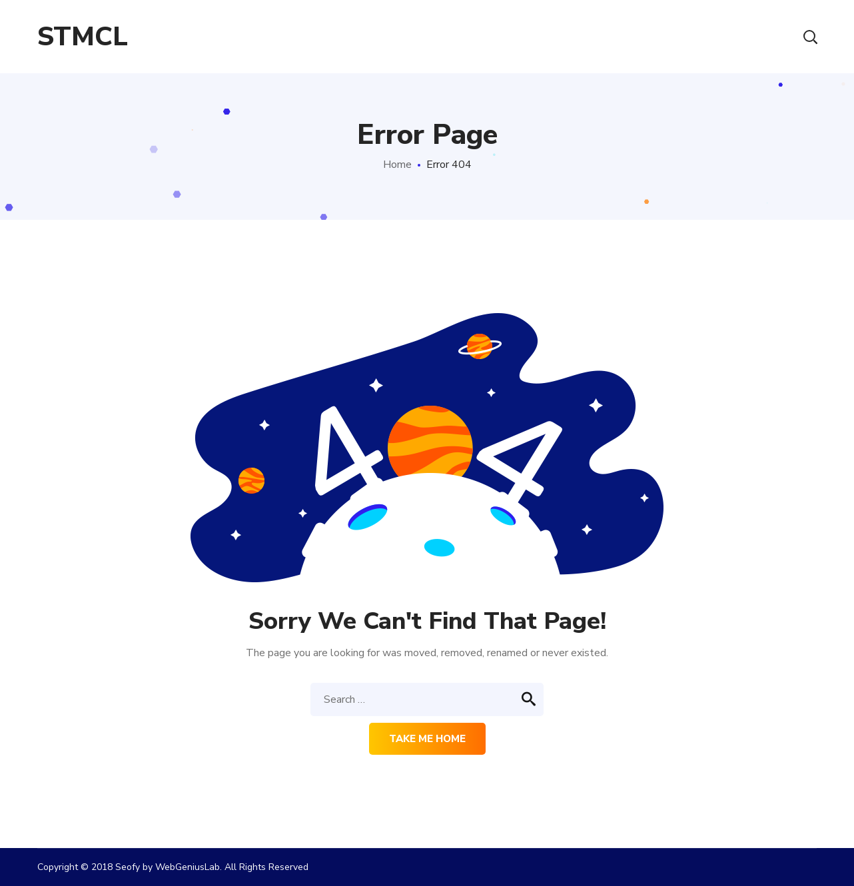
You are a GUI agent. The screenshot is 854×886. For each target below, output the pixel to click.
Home (397, 164)
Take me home (427, 738)
